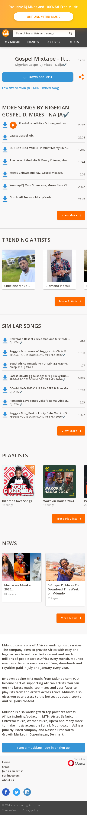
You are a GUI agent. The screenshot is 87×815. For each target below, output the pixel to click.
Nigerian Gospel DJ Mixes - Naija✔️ (41, 65)
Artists (54, 42)
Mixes (74, 42)
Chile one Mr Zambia (18, 286)
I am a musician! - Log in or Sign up (43, 748)
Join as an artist (12, 771)
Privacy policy (30, 810)
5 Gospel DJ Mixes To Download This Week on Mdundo (63, 589)
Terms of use (9, 810)
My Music (12, 42)
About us (8, 780)
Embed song (50, 88)
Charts (33, 42)
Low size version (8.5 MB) (20, 88)
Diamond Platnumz (59, 286)
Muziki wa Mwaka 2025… (17, 587)
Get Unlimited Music (43, 17)
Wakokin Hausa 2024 (58, 501)
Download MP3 (37, 77)
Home (6, 762)
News (6, 766)
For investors (11, 775)
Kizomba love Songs (17, 501)
